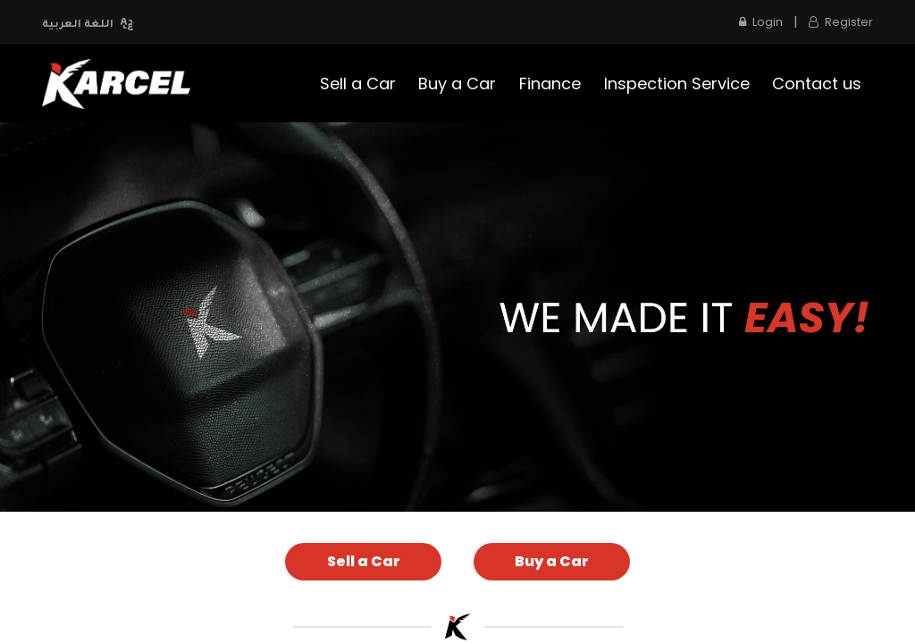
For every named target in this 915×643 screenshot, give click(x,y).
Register (841, 21)
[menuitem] (357, 83)
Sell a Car (363, 561)
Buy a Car (552, 561)
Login (761, 21)
